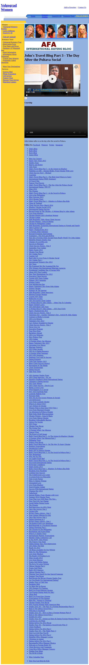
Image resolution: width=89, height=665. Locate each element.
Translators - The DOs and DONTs (41, 236)
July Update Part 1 (35, 260)
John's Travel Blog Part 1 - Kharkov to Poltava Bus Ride (49, 201)
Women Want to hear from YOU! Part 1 (43, 408)
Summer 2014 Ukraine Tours (39, 497)
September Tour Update (37, 248)
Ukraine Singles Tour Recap (39, 602)
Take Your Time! (35, 372)
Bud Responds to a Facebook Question (43, 525)
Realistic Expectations (37, 446)
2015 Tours (33, 424)
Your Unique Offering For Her (40, 515)
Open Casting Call (35, 228)
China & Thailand (35, 203)
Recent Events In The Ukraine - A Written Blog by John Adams (52, 211)
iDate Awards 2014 (36, 558)
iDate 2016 (33, 189)
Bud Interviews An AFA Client (40, 507)
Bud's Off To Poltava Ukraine (39, 450)
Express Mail (8, 72)
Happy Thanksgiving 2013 (38, 230)
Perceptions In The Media (38, 365)
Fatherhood (33, 493)
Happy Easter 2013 (36, 467)
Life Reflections (35, 400)
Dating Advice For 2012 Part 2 (40, 635)
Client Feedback (35, 627)
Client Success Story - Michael (40, 173)
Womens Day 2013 (36, 491)
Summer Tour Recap (36, 576)
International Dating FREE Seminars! (42, 179)
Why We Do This (35, 456)
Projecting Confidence (37, 465)
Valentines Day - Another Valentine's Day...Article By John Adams (53, 315)
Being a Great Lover (36, 388)
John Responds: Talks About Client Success (44, 219)
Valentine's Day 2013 (36, 321)
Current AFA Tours (36, 297)
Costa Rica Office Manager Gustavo (42, 649)
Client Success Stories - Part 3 (40, 313)
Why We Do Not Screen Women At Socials (44, 398)
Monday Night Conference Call (40, 538)
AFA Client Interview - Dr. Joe (40, 377)
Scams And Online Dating (38, 562)
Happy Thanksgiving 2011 (38, 311)
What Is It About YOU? (37, 404)
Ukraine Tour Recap (36, 252)
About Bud (33, 594)
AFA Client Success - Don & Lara (41, 386)
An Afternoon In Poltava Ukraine (41, 412)
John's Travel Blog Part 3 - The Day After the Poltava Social (50, 185)
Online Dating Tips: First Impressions (42, 544)
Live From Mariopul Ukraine (39, 410)
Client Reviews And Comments (40, 647)
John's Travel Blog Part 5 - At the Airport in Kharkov (48, 169)
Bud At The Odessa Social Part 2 (41, 615)
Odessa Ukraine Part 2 (37, 566)
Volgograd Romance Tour (12, 42)
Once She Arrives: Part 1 (38, 517)
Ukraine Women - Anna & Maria (41, 416)
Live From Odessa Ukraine (38, 418)
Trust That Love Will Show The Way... (43, 499)
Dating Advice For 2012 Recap (40, 623)
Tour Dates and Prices (11, 46)
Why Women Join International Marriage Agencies (47, 268)
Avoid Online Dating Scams (39, 503)
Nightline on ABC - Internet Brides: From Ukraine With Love (51, 171)
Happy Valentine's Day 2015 (39, 343)
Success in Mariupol (36, 244)
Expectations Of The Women (39, 598)
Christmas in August (36, 639)
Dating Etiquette (35, 359)
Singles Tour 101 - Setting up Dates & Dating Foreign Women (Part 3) (54, 619)
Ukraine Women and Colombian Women (43, 215)
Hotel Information (9, 52)
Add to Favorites (70, 7)
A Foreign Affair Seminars (38, 232)
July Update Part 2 (35, 254)
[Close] (25, 98)
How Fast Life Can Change (39, 501)
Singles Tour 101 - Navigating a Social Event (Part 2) (48, 625)
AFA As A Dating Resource (39, 351)
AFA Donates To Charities (38, 588)
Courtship (32, 175)
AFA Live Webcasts (36, 335)
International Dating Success (39, 209)
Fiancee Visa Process (36, 183)
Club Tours (33, 167)
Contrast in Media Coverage (39, 317)
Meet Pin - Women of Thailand (40, 600)
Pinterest (45, 145)
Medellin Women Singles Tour (40, 240)
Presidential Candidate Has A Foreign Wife (44, 270)
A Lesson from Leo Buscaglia (39, 477)
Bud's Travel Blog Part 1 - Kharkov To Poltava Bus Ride (49, 469)
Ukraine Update (34, 217)
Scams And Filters (35, 568)
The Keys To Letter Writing (39, 564)
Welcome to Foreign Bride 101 (40, 645)
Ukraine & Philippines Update (40, 224)
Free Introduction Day (37, 284)
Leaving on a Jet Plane (37, 621)
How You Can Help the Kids (39, 661)
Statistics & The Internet (38, 290)
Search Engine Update (37, 487)
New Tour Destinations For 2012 (41, 274)
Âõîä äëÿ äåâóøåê (9, 37)
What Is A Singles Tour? (37, 534)
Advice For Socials (36, 422)
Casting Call (33, 256)
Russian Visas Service (11, 80)
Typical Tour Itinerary (11, 58)
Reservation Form (9, 44)
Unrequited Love (35, 483)
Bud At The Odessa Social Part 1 (41, 609)
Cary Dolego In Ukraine (37, 406)
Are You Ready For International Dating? (44, 580)
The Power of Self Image (38, 434)
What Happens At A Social (38, 390)
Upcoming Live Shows (37, 345)
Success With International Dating (41, 489)
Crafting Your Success (37, 473)
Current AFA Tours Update (38, 278)
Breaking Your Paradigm (38, 471)
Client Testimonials (36, 367)
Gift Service (7, 76)
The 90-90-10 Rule (36, 653)
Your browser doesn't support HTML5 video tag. (56, 122)
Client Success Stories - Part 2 (40, 325)
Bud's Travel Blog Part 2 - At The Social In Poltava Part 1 (49, 461)
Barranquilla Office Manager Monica (42, 643)
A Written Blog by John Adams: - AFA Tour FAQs (47, 309)
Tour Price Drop (35, 331)
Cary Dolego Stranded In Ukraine (41, 323)
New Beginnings (35, 454)
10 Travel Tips (34, 181)
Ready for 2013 (34, 548)
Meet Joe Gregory (35, 159)
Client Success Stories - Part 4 (40, 246)
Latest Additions (9, 31)
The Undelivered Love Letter (39, 475)
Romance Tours (69, 16)
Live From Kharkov (36, 213)
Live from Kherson (36, 560)
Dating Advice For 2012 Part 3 (40, 629)
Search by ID (57, 16)
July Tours (32, 264)
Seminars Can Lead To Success (40, 357)
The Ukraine (33, 191)
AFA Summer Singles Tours (39, 375)
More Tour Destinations (11, 66)
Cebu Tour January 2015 (38, 361)
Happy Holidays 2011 (37, 305)
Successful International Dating (40, 463)
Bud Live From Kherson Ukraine (41, 590)
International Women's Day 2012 (41, 262)
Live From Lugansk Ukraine (39, 402)
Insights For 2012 (35, 617)
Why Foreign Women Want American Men (44, 605)
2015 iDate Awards (36, 349)
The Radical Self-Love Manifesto (41, 523)
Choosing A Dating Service (39, 381)
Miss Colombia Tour (36, 657)
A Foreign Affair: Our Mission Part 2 (42, 438)
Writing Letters (34, 282)
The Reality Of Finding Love (39, 556)
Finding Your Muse (36, 651)
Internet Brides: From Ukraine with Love (44, 495)
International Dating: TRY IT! (40, 187)
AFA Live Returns (35, 319)
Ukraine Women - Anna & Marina (41, 221)
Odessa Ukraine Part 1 (37, 572)
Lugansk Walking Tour (37, 394)
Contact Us (82, 7)
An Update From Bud (37, 459)
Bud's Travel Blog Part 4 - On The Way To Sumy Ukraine (49, 444)
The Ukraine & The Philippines (40, 529)
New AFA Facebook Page (38, 392)
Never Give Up (34, 327)
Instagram (59, 145)
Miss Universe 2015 (36, 197)
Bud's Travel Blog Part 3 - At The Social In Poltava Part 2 (49, 452)
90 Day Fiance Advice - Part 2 (40, 513)
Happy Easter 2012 (36, 250)
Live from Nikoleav (36, 554)
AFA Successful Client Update (40, 301)
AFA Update (33, 339)
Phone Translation (9, 74)
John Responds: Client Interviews (41, 292)
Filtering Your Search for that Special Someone (46, 574)
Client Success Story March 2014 (41, 205)
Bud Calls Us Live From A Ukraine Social (44, 258)
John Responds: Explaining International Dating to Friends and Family (54, 226)
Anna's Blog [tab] (33, 155)
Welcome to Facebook (37, 611)
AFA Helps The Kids (36, 546)
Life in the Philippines (37, 195)
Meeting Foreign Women (38, 294)
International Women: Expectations (41, 536)
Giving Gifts (33, 511)
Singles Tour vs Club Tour (38, 582)
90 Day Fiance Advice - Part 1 (40, 521)
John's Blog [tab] (33, 149)
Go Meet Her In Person (37, 586)
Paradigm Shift (34, 584)
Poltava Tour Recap (36, 442)
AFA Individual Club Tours (39, 307)
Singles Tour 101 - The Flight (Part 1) (42, 631)
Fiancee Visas (8, 78)
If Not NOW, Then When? (38, 540)
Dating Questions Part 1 (37, 527)
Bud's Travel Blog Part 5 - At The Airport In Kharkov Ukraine (51, 436)
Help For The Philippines (38, 552)
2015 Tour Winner (35, 383)
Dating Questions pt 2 (37, 519)
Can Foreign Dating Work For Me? (41, 592)
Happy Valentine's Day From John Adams (44, 286)
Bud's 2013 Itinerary (36, 570)
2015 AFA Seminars (36, 355)
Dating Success (34, 370)
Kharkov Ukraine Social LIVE (40, 207)
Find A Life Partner (36, 479)
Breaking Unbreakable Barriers (40, 420)
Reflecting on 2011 (36, 299)
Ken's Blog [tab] (33, 153)
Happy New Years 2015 (37, 161)
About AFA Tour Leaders (38, 272)
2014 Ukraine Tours (36, 199)
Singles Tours (34, 163)
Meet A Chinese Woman (37, 481)
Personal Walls (34, 396)
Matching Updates (9, 82)
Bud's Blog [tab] (33, 151)
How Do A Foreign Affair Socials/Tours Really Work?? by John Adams (54, 238)
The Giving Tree (35, 428)
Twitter (51, 145)
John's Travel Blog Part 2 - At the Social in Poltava (47, 193)
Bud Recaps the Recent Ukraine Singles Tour (45, 578)
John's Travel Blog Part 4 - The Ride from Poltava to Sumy (50, 177)
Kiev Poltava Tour (35, 337)
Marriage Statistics (35, 347)
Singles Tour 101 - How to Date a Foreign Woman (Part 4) (50, 613)
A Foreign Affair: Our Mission (40, 341)
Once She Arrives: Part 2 (38, 509)
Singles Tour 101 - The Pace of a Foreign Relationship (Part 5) (51, 607)
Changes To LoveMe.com (38, 242)
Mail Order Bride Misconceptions (41, 414)
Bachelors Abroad (35, 333)
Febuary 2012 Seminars (37, 280)
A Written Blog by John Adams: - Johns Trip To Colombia (50, 303)
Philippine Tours (35, 440)
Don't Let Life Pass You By (39, 633)
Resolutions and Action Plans (39, 532)
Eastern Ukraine (35, 288)
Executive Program (36, 329)
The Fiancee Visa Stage (37, 542)
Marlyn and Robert (36, 165)
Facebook (36, 145)
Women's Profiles (45, 16)
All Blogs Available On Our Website (42, 550)
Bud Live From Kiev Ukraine (39, 596)
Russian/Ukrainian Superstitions (40, 234)
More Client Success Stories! (39, 363)
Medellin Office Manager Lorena (41, 637)
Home (33, 16)
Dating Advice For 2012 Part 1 (40, 641)
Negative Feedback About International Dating (46, 379)
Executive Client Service (38, 276)
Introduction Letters (36, 448)
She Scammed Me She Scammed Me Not (44, 266)
